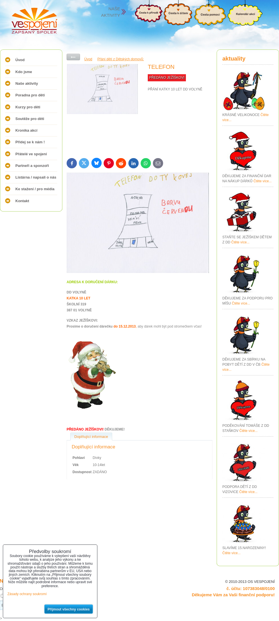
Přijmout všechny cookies (69, 609)
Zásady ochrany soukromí (27, 594)
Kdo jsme (23, 72)
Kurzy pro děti (27, 107)
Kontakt (22, 201)
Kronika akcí (26, 130)
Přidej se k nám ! (30, 142)
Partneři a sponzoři (32, 165)
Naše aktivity (26, 83)
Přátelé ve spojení (31, 154)
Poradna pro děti (30, 95)
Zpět (73, 57)
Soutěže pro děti (29, 119)
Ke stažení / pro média (34, 189)
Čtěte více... (262, 181)
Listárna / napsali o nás (35, 177)
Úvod (20, 60)
